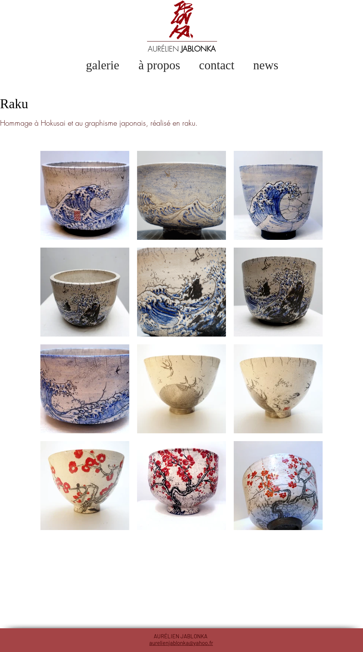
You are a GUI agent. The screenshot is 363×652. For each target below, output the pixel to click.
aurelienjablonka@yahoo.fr (181, 642)
